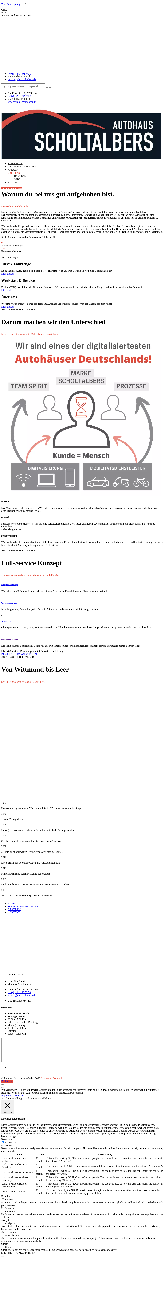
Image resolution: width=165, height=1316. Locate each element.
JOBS (17, 179)
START (11, 903)
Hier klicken (7, 273)
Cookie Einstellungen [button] (13, 1098)
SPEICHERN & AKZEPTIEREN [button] (18, 1252)
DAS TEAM (20, 176)
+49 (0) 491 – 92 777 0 (19, 73)
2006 (3, 835)
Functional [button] (6, 1196)
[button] (82, 802)
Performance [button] (7, 1208)
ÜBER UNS (14, 173)
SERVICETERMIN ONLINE (23, 906)
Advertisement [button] (8, 1232)
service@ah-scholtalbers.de (22, 79)
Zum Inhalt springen (14, 4)
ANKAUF (13, 169)
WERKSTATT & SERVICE (22, 166)
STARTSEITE (15, 163)
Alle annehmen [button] (33, 1098)
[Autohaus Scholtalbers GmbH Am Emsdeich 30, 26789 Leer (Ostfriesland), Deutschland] (25, 1050)
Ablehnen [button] (46, 1098)
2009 (3, 846)
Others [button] (4, 1243)
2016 (3, 857)
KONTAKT (14, 182)
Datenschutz (59, 1078)
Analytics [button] (6, 1220)
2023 (3, 890)
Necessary (10, 1142)
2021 (3, 879)
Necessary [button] (6, 1139)
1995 (3, 824)
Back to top (7, 1081)
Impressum (46, 1078)
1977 (3, 802)
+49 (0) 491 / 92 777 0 (19, 992)
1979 (3, 813)
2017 (3, 868)
